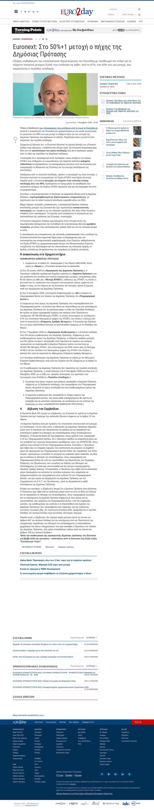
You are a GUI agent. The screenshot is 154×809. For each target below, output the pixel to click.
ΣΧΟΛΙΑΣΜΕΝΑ (132, 121)
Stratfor (68, 775)
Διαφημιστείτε (88, 722)
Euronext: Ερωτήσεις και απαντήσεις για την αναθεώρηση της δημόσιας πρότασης (120, 102)
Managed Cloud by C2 (31, 805)
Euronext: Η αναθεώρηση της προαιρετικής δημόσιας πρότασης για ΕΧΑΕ (119, 111)
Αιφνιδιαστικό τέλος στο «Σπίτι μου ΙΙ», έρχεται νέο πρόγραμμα (116, 142)
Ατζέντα (102, 756)
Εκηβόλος (125, 735)
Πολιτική (37, 750)
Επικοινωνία (51, 722)
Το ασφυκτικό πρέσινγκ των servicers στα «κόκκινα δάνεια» (118, 165)
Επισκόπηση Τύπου (107, 750)
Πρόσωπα (59, 732)
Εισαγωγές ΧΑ (61, 741)
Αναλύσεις (59, 747)
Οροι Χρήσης (74, 722)
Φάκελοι (102, 744)
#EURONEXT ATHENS (31, 547)
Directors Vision (105, 759)
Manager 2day (105, 741)
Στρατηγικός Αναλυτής (129, 741)
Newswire (38, 732)
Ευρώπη (38, 767)
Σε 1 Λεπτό (38, 761)
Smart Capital (104, 764)
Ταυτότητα (39, 722)
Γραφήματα (82, 738)
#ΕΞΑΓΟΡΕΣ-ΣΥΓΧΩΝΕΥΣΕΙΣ (72, 21)
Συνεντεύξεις (104, 738)
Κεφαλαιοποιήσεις (19, 756)
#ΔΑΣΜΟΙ (131, 21)
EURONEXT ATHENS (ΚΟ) (109, 84)
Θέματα (102, 747)
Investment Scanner (63, 750)
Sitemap (62, 722)
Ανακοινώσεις (18, 759)
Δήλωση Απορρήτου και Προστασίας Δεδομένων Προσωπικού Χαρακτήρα (84, 794)
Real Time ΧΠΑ (18, 735)
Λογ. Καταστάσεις (84, 741)
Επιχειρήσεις (39, 747)
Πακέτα (15, 750)
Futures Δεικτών (18, 773)
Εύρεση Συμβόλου (19, 744)
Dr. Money (103, 732)
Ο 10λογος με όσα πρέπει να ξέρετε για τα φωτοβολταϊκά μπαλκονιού (117, 130)
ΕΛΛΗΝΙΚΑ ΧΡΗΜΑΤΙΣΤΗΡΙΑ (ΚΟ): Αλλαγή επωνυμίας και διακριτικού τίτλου (55, 681)
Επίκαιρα (38, 744)
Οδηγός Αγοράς (61, 738)
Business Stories (106, 761)
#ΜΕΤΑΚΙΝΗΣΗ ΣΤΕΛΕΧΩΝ (112, 21)
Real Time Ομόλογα (20, 738)
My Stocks (81, 732)
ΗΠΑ (36, 764)
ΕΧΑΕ (27, 538)
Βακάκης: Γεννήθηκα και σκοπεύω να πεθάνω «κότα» (117, 177)
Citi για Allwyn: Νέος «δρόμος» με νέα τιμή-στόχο (118, 153)
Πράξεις (15, 753)
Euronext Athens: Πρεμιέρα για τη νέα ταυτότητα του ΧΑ (55, 651)
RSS (79, 744)
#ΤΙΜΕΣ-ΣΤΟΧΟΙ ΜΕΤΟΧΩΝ (44, 21)
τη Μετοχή (91, 637)
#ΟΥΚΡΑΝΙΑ (92, 21)
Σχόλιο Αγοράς (18, 741)
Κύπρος (37, 753)
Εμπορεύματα (39, 776)
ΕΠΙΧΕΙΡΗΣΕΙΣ (27, 39)
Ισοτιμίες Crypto (40, 782)
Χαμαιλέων (125, 732)
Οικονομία (38, 735)
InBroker (73, 784)
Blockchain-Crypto (62, 753)
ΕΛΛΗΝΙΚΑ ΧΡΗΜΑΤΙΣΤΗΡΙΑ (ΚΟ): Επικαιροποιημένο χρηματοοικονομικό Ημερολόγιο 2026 (55, 688)
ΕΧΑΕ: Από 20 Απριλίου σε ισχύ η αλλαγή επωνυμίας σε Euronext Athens (55, 657)
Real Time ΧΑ (18, 732)
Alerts (112, 87)
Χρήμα (37, 773)
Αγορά (37, 738)
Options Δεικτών (18, 776)
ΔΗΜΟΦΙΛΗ (107, 121)
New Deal (125, 738)
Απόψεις (103, 735)
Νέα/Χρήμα (60, 735)
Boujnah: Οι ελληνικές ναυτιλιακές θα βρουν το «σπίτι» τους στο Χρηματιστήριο (55, 644)
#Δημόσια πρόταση (66, 547)
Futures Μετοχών (19, 779)
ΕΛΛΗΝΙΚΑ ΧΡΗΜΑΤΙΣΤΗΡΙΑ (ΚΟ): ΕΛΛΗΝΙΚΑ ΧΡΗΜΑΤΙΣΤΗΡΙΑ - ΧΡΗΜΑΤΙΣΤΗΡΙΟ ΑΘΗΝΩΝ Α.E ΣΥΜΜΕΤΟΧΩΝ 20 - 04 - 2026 (55, 674)
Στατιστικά (16, 747)
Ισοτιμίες (38, 779)
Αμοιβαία (59, 744)
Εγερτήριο (103, 753)
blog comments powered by (28, 715)
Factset (77, 775)
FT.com (59, 775)
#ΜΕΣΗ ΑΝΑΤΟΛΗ (21, 21)
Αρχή (137, 722)
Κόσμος (37, 741)
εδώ (121, 30)
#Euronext (49, 547)
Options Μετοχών (19, 782)
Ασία (36, 770)
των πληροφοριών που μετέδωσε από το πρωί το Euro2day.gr (68, 128)
